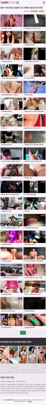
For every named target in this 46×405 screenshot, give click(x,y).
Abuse (30, 401)
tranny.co (9, 2)
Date (41, 11)
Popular (34, 11)
